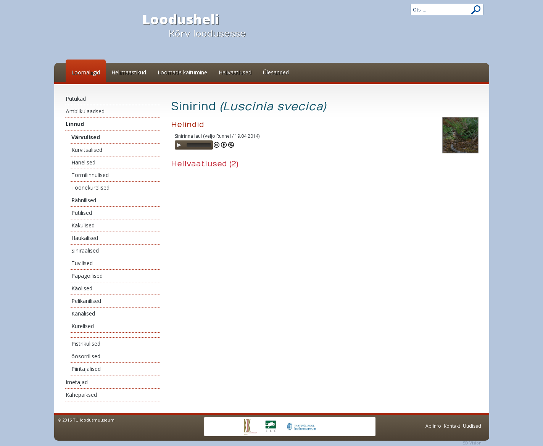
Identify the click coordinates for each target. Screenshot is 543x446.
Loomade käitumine (182, 72)
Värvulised (85, 137)
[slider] (199, 145)
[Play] (179, 145)
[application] (194, 145)
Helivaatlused (235, 72)
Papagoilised (87, 275)
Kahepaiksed (81, 394)
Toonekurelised (90, 187)
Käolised (81, 288)
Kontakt (452, 426)
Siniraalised (85, 250)
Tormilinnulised (90, 175)
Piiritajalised (86, 368)
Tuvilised (82, 263)
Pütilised (81, 212)
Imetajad (77, 382)
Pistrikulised (85, 343)
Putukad (76, 98)
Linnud (75, 123)
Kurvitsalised (86, 149)
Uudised (472, 426)
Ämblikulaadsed (85, 111)
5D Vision (472, 443)
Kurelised (82, 326)
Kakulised (83, 225)
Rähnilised (83, 200)
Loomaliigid (85, 72)
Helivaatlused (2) (204, 163)
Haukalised (84, 238)
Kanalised (83, 313)
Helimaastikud (128, 72)
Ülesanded (276, 72)
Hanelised (83, 162)
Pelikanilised (86, 300)
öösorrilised (85, 356)
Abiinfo (433, 426)
